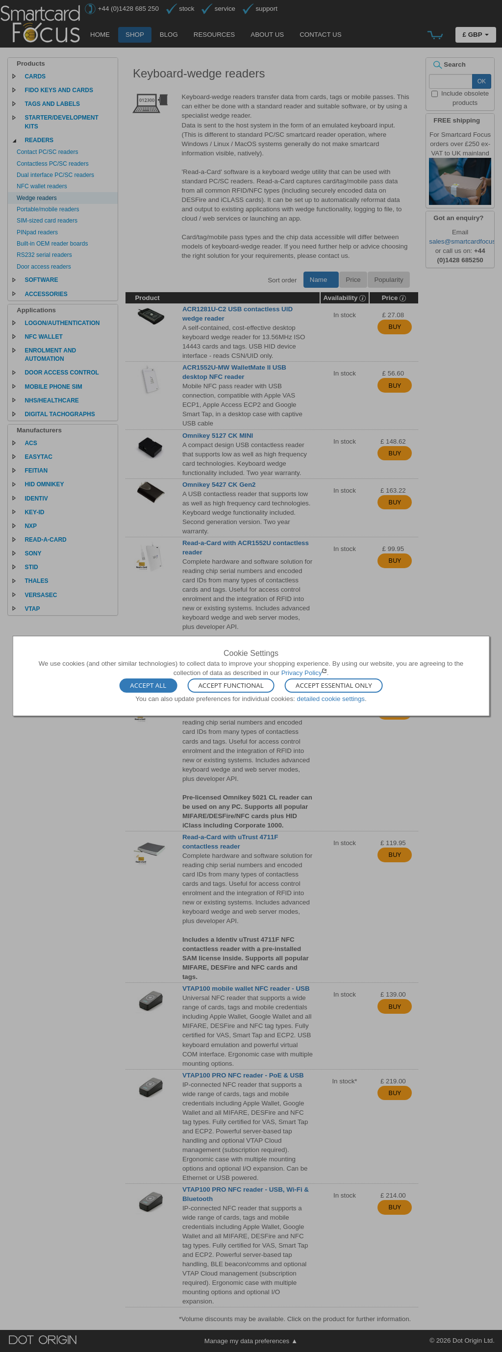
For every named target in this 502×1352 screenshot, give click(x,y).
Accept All (148, 685)
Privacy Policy (301, 672)
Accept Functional (230, 685)
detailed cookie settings (331, 698)
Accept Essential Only (334, 685)
